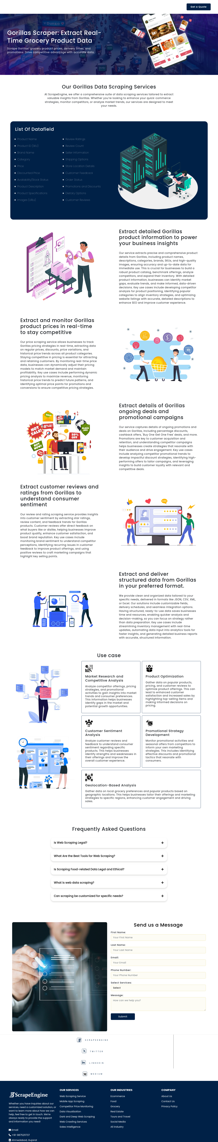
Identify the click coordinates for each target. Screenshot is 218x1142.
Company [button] (155, 7)
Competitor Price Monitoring (76, 1074)
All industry (117, 1094)
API (52, 7)
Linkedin (133, 1040)
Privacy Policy (169, 1074)
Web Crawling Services (73, 1089)
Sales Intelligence (70, 1094)
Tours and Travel (120, 1084)
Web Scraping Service (73, 1064)
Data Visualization (70, 1079)
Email (15, 1097)
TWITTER (85, 1040)
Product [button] (66, 7)
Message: (117, 995)
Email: (115, 957)
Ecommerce (117, 1064)
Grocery (115, 1074)
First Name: (118, 932)
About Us (166, 1064)
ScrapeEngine (36, 1040)
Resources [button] (132, 7)
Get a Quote (198, 7)
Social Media (118, 1089)
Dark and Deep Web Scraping (77, 1084)
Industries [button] (108, 7)
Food (113, 1069)
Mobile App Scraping (72, 1069)
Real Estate (117, 1079)
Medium (181, 1040)
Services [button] (86, 7)
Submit (122, 1016)
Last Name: (118, 945)
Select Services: (121, 982)
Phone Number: (121, 970)
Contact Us (167, 1069)
